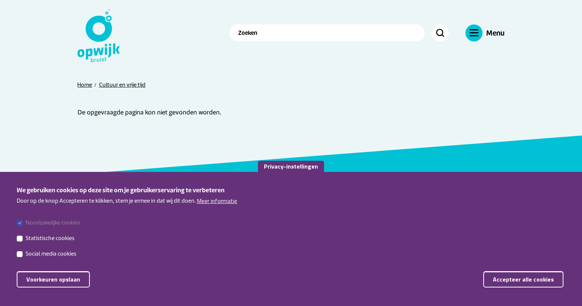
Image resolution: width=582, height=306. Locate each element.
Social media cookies (51, 258)
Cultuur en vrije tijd (122, 85)
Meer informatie (217, 204)
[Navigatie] (484, 32)
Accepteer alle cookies (523, 283)
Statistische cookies (50, 242)
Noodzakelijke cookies (53, 226)
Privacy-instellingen (291, 170)
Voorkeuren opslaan (53, 283)
